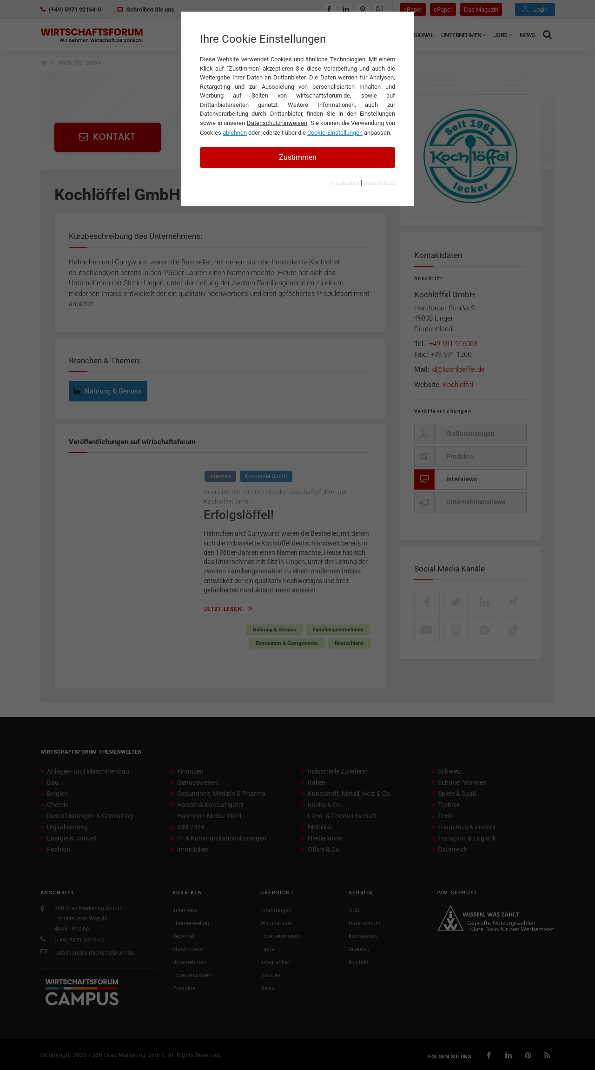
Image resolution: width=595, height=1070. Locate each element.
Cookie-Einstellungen (335, 132)
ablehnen (235, 132)
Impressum (345, 183)
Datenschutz (379, 183)
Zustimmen (298, 157)
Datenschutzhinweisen (277, 122)
